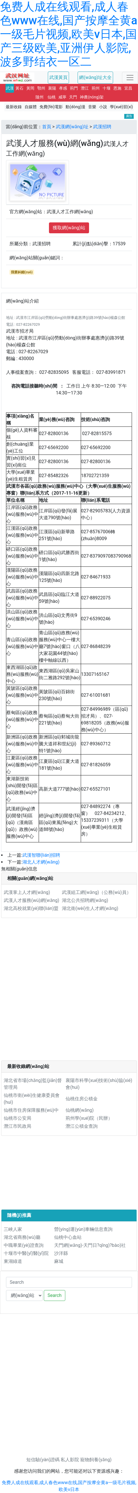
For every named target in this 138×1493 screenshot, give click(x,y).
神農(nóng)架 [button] (92, 97)
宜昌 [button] (128, 88)
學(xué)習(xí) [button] (121, 106)
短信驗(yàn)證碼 (43, 1459)
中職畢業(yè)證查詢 (24, 1245)
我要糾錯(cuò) (22, 272)
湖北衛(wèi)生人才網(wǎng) (90, 908)
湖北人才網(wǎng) (41, 862)
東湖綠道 (13, 1261)
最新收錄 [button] (14, 106)
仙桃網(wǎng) (80, 1110)
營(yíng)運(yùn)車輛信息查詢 (83, 1229)
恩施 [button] (117, 88)
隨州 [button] (40, 97)
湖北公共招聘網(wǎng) (85, 900)
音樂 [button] (92, 106)
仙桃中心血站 (68, 1237)
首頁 (46, 126)
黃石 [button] (19, 88)
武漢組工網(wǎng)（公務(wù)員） (96, 892)
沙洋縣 (61, 1253)
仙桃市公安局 (17, 1118)
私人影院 (70, 1459)
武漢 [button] (10, 88)
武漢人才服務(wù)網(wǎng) (31, 900)
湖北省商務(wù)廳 (22, 1237)
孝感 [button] (63, 88)
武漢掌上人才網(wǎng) (27, 892)
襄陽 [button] (52, 88)
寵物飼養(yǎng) (95, 1459)
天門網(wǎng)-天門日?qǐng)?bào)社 (90, 1245)
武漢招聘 (102, 126)
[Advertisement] (69, 991)
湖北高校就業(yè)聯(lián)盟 (31, 908)
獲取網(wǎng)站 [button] (69, 227)
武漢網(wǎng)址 (72, 126)
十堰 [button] (106, 88)
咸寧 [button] (62, 97)
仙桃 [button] (52, 97)
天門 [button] (73, 97)
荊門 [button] (74, 88)
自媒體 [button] (31, 106)
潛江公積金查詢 (82, 1126)
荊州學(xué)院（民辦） (89, 1118)
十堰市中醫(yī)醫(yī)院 (26, 1253)
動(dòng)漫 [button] (75, 106)
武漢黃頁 (58, 77)
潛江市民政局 (17, 1126)
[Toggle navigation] (130, 77)
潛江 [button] (85, 88)
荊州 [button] (96, 88)
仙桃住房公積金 (82, 1098)
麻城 (58, 1261)
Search (55, 1295)
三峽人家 (13, 1229)
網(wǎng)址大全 (95, 77)
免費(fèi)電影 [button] (51, 106)
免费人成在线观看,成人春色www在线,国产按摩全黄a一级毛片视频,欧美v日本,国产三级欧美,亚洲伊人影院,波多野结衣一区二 (68, 34)
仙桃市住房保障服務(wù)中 (31, 1110)
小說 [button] (103, 106)
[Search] (69, 1282)
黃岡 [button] (30, 88)
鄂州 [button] (41, 88)
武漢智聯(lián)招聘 (41, 855)
